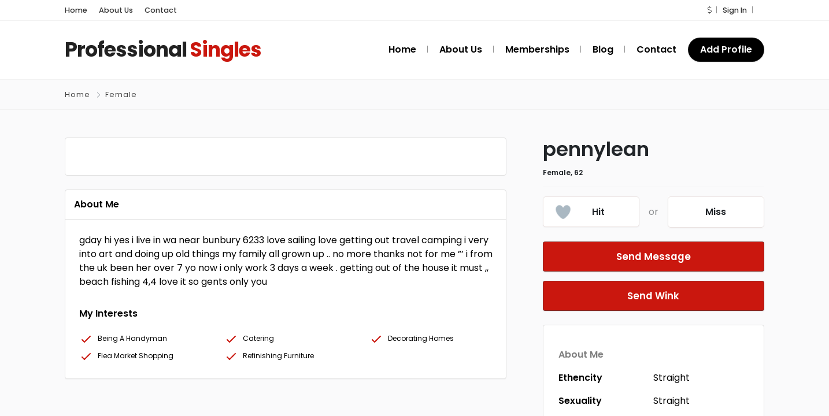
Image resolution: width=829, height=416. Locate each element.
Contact (161, 10)
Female (121, 94)
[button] (709, 10)
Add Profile (726, 49)
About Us (116, 10)
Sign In (735, 10)
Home (76, 10)
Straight (671, 377)
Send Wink (653, 295)
